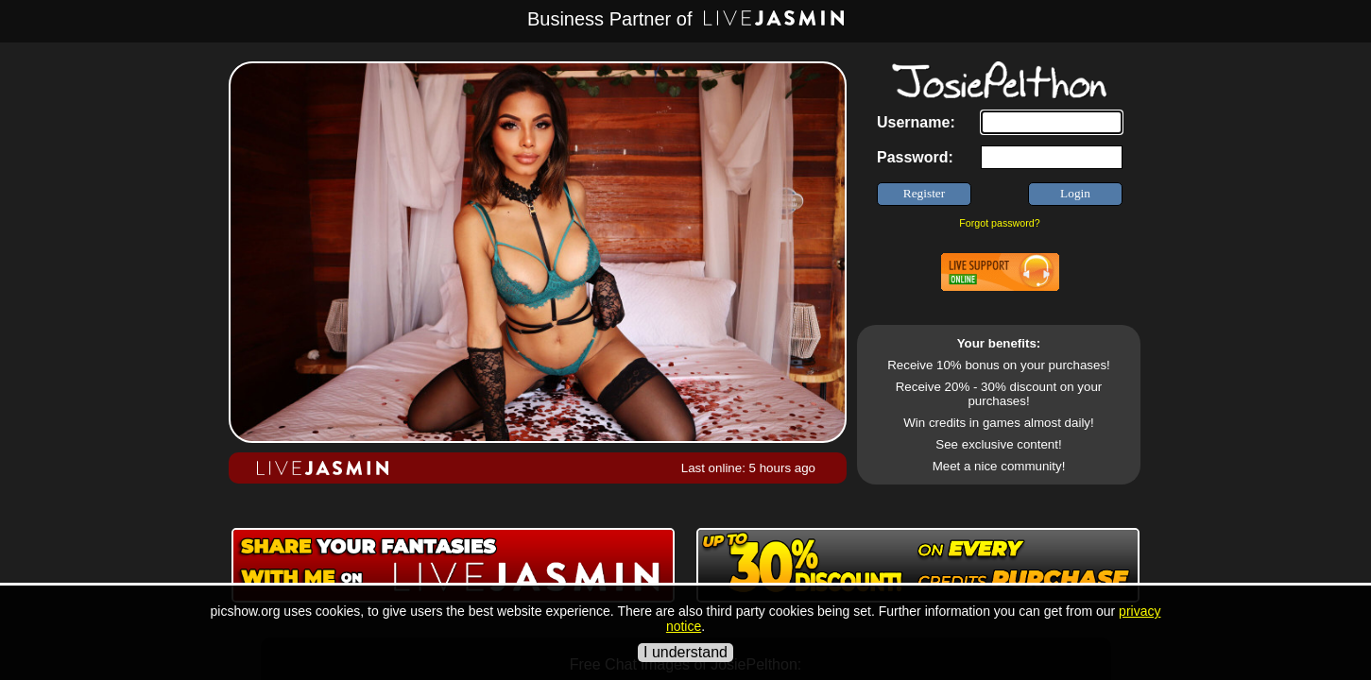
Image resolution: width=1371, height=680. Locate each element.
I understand (685, 652)
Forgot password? (999, 223)
